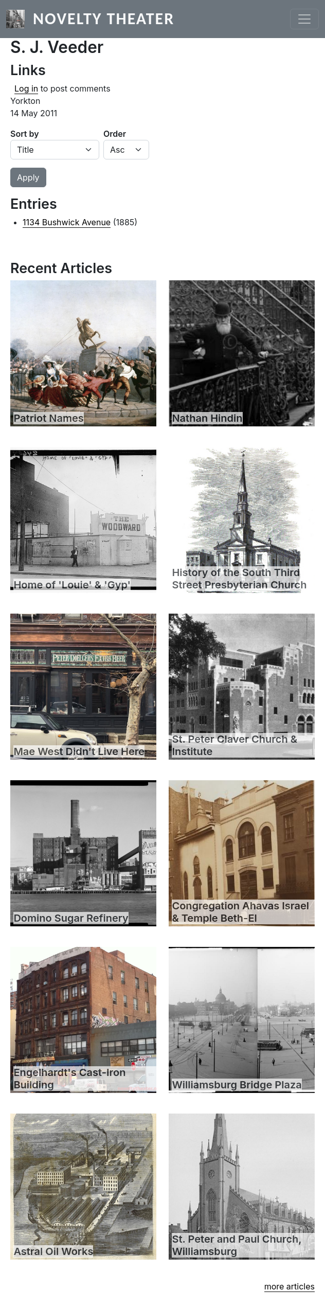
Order (114, 134)
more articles (289, 1286)
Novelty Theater (103, 19)
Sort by (24, 134)
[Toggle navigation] (304, 19)
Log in (26, 88)
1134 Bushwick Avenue (67, 222)
